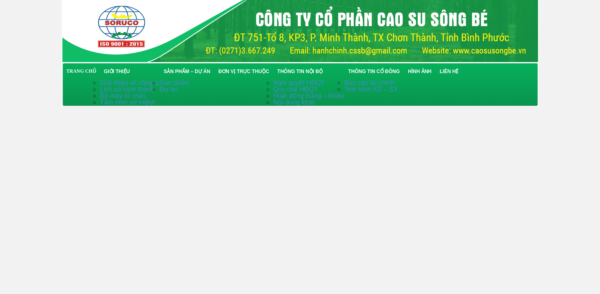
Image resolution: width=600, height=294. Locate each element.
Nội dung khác (294, 102)
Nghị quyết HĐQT (299, 82)
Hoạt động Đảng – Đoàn (308, 95)
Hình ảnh (420, 71)
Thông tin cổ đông (374, 71)
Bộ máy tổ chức (123, 95)
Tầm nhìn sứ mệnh (127, 102)
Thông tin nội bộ (300, 71)
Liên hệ (449, 71)
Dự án (168, 89)
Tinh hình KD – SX (371, 89)
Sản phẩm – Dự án (187, 71)
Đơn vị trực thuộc (243, 71)
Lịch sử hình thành (127, 89)
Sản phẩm (174, 82)
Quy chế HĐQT (295, 89)
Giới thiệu (117, 71)
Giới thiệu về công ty (129, 82)
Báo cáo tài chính (369, 82)
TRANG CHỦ (81, 71)
